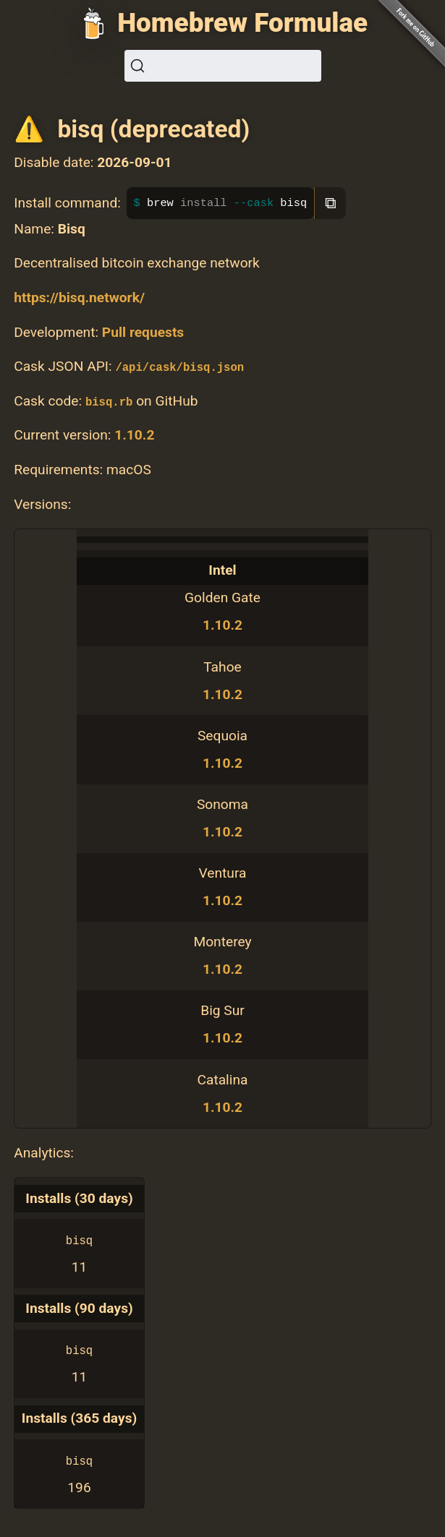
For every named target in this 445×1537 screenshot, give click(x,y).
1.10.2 (134, 435)
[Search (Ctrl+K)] (222, 66)
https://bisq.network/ (79, 297)
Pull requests (143, 332)
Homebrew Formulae (242, 22)
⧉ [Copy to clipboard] (330, 203)
